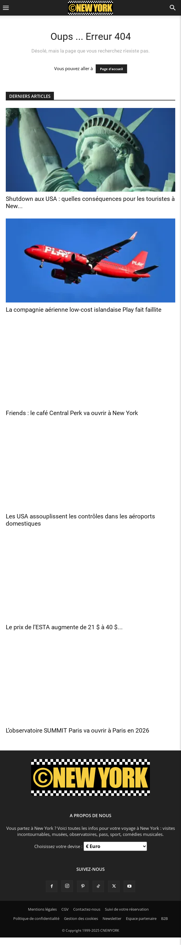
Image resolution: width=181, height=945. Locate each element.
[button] (6, 8)
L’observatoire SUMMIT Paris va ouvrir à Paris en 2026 (77, 730)
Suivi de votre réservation (127, 909)
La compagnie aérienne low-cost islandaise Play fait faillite (83, 309)
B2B (164, 918)
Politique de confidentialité (36, 918)
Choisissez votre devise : (59, 846)
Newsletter (112, 918)
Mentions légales (42, 909)
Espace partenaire (141, 918)
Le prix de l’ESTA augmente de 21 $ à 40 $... (64, 627)
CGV (65, 909)
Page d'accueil (111, 69)
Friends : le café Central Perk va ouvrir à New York (72, 413)
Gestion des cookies (81, 918)
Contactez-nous (86, 909)
